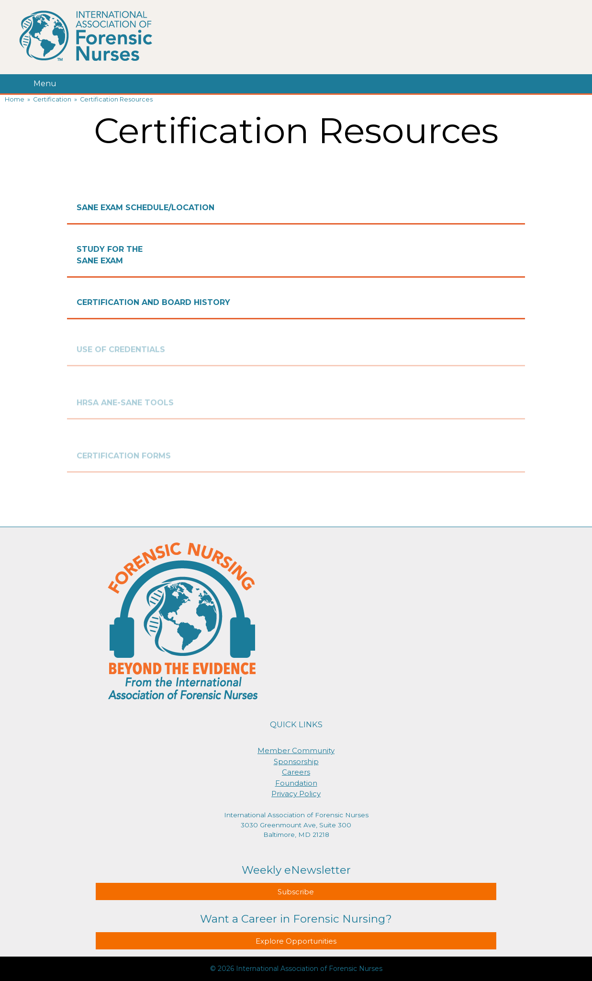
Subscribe (296, 891)
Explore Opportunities (296, 941)
